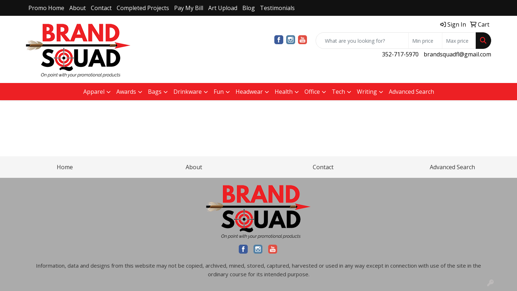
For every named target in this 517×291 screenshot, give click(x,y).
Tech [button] (338, 92)
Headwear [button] (249, 92)
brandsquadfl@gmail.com (457, 54)
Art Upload (222, 8)
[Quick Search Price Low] (425, 40)
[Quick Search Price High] (459, 40)
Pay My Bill (188, 8)
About (77, 8)
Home (65, 167)
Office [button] (312, 92)
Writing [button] (367, 92)
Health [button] (284, 92)
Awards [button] (126, 92)
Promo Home (46, 8)
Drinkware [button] (187, 92)
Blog (248, 8)
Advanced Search (411, 92)
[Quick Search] (362, 40)
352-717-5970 (400, 54)
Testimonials (277, 8)
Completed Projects (143, 8)
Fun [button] (219, 92)
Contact (101, 8)
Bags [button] (155, 92)
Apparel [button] (93, 92)
